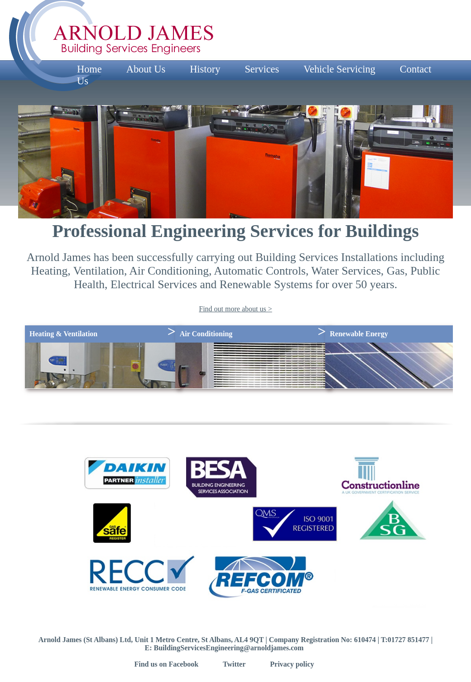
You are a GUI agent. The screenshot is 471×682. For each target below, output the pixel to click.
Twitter (234, 664)
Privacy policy (292, 664)
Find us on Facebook (166, 664)
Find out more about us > (235, 309)
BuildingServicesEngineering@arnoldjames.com (229, 648)
